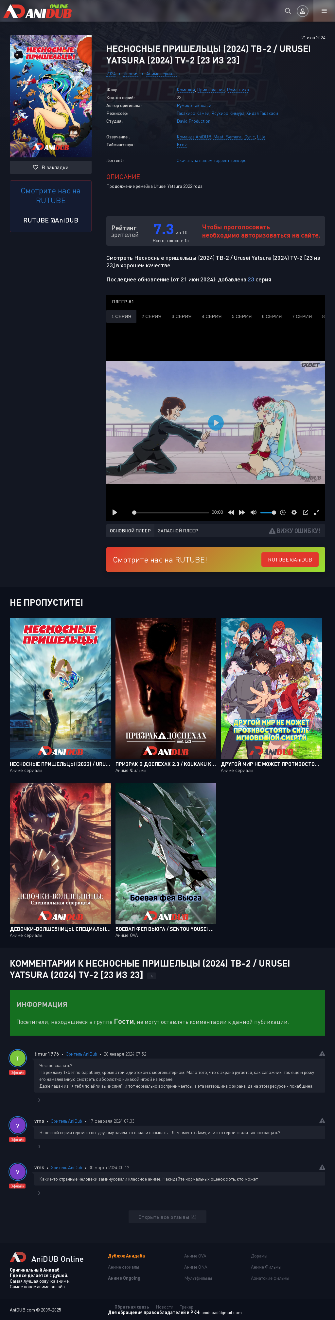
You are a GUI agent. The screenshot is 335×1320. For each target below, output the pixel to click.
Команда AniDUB (194, 136)
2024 (110, 73)
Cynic (249, 136)
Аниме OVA (195, 1255)
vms (39, 1120)
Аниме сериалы (161, 73)
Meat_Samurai (227, 136)
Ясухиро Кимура (227, 113)
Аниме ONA (195, 1267)
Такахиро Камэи (193, 113)
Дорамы (259, 1255)
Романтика (238, 89)
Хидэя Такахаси (262, 113)
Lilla (261, 136)
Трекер (186, 1307)
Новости (164, 1307)
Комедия (186, 89)
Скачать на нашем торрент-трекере (211, 160)
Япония (130, 73)
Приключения (211, 89)
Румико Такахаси (194, 105)
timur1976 (46, 1053)
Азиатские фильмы (270, 1278)
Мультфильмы (198, 1278)
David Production (193, 121)
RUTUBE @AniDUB (50, 220)
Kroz (182, 144)
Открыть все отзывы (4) (167, 1217)
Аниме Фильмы (266, 1267)
